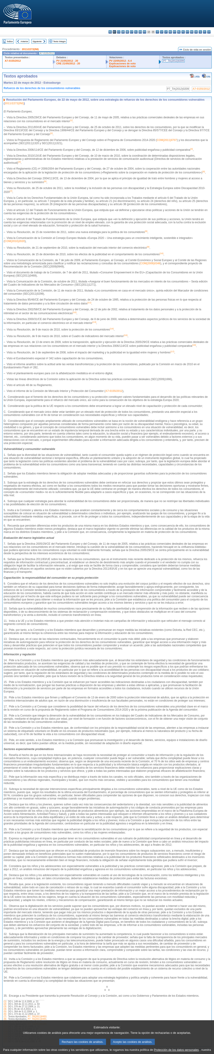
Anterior (24, 41)
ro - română (191, 32)
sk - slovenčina (196, 32)
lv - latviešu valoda (161, 32)
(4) (5, 1009)
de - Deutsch (127, 32)
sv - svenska (209, 32)
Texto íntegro (59, 41)
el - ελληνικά (136, 32)
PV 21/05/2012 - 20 (67, 60)
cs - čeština (118, 32)
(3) (5, 1006)
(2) (5, 1004)
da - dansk (123, 32)
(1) (5, 1001)
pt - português (187, 32)
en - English (140, 32)
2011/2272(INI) (30, 49)
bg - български (110, 32)
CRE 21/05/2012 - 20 (68, 63)
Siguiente (37, 41)
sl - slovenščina (200, 32)
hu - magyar (170, 32)
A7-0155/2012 (13, 60)
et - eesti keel (131, 32)
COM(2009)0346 (150, 263)
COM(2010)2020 (15, 241)
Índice (10, 41)
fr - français (144, 32)
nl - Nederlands (179, 32)
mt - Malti (174, 32)
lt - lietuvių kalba (166, 32)
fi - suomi (204, 32)
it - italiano (157, 32)
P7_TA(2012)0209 (173, 60)
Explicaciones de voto (122, 63)
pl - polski (183, 32)
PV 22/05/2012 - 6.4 (120, 60)
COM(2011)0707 (167, 140)
